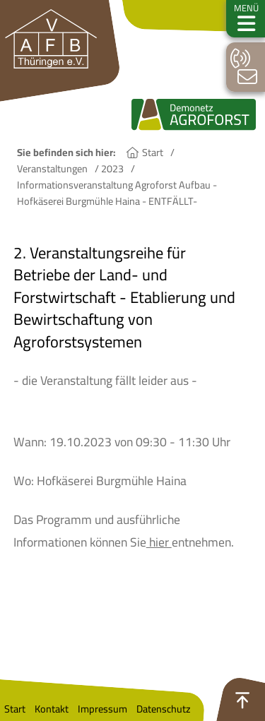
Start (152, 152)
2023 (112, 168)
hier (159, 542)
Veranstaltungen (52, 168)
